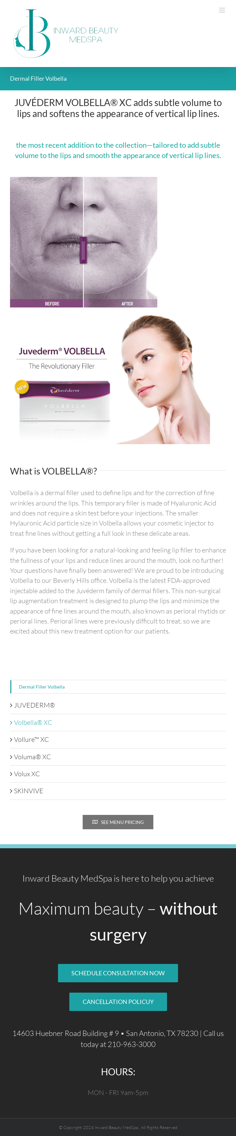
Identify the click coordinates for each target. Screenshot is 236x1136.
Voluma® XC (32, 757)
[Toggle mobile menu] (222, 10)
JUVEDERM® (34, 705)
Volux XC (27, 774)
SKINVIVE (28, 791)
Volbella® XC (33, 722)
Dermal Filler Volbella (42, 687)
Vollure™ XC (31, 739)
